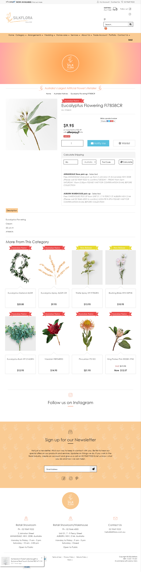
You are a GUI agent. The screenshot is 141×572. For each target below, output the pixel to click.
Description (12, 210)
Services (75, 35)
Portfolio (112, 35)
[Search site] (130, 24)
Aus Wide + (111, 8)
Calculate (126, 162)
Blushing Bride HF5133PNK (120, 293)
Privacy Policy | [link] (69, 557)
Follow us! (124, 9)
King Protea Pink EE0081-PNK (120, 359)
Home (11, 35)
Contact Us (115, 2)
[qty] (71, 162)
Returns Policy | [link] (82, 557)
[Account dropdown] (103, 2)
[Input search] (116, 24)
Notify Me (98, 143)
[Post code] (107, 162)
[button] (124, 143)
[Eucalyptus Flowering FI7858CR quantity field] (72, 143)
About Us (87, 35)
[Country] (89, 162)
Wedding (49, 35)
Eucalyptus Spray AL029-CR (54, 293)
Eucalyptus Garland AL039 (20, 293)
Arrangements (35, 35)
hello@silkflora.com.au (115, 532)
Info (81, 132)
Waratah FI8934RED (54, 359)
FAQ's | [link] (70, 560)
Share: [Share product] (108, 121)
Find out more (37, 2)
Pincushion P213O (87, 359)
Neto (135, 561)
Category (21, 35)
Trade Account (100, 35)
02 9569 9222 (128, 1)
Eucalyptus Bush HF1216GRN (20, 359)
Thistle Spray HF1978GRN (87, 293)
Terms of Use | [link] (57, 557)
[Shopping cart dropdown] (106, 28)
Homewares (62, 35)
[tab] (12, 210)
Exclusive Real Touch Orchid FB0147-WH (26, 561)
